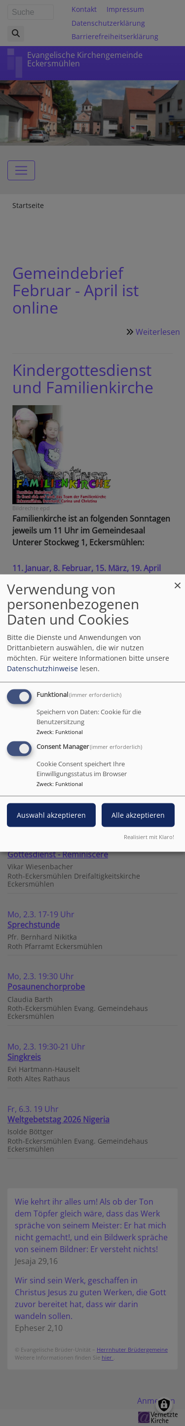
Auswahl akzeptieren (51, 815)
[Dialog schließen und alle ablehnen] (177, 580)
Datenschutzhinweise (42, 668)
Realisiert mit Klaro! (149, 837)
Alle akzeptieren (138, 815)
